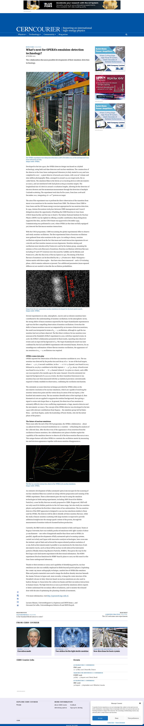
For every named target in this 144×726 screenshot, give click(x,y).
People (20, 647)
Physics (21, 39)
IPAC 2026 (77, 666)
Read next (124, 611)
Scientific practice (112, 613)
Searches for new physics (103, 647)
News (66, 647)
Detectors (30, 45)
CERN (18, 719)
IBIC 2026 (77, 681)
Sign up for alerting (76, 706)
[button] (140, 703)
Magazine (63, 39)
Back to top (72, 724)
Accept (100, 718)
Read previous (21, 611)
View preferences (133, 718)
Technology (34, 39)
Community (49, 39)
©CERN (18, 703)
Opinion (26, 647)
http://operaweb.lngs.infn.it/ (57, 594)
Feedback (73, 703)
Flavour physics (23, 613)
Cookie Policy (111, 722)
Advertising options (60, 706)
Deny (116, 718)
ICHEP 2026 (78, 674)
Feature (38, 45)
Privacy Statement (120, 722)
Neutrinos (59, 647)
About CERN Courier (60, 703)
